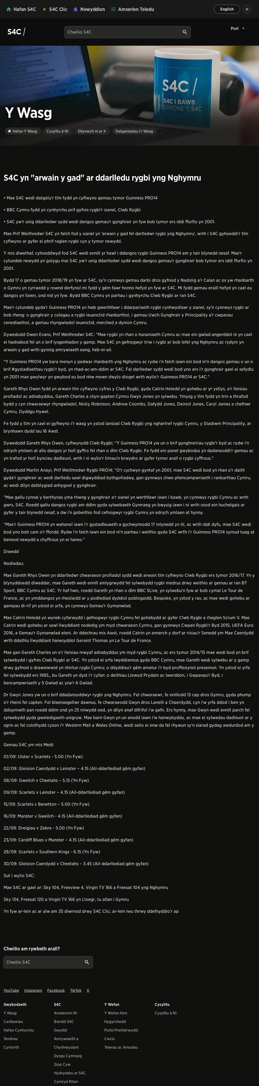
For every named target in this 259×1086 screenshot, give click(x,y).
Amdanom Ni (65, 1013)
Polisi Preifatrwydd (121, 1030)
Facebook (56, 990)
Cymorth (11, 1047)
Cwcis (109, 1039)
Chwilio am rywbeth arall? (32, 949)
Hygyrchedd (115, 1021)
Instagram (33, 990)
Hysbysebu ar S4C (70, 1073)
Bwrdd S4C (64, 1021)
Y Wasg (10, 1013)
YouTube (11, 990)
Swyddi (60, 1030)
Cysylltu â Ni (166, 1013)
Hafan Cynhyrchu (19, 1030)
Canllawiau (13, 1021)
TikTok (76, 990)
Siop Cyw (62, 1064)
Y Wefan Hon (115, 1013)
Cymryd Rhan (66, 1081)
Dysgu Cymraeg (68, 1056)
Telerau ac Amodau (121, 1047)
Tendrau (11, 1039)
